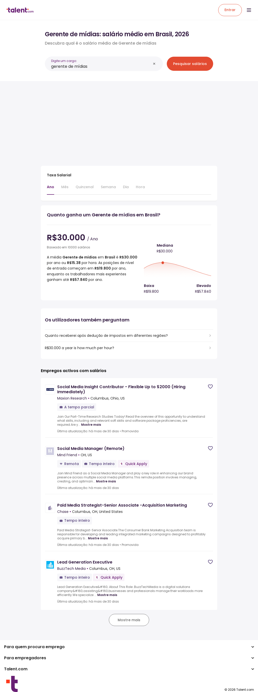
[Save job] (210, 386)
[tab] (50, 189)
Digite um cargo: (64, 61)
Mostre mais (91, 425)
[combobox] (101, 66)
